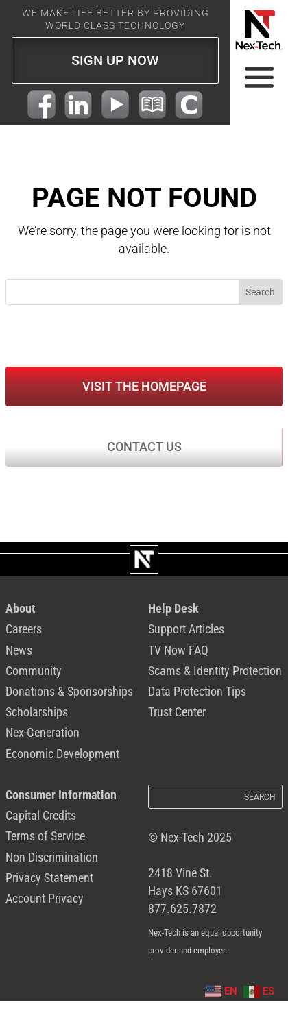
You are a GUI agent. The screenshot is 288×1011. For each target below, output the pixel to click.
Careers (23, 632)
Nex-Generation (42, 740)
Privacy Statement (49, 890)
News (18, 654)
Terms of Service (45, 847)
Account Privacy (44, 911)
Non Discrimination (51, 869)
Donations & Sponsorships (69, 697)
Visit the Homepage (144, 387)
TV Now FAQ (178, 654)
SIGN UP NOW (115, 60)
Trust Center (177, 719)
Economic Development (62, 762)
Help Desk (173, 611)
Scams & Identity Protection (215, 675)
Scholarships (36, 719)
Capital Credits (40, 825)
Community (33, 675)
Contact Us (144, 448)
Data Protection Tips (197, 697)
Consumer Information (61, 804)
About (20, 611)
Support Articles (186, 632)
